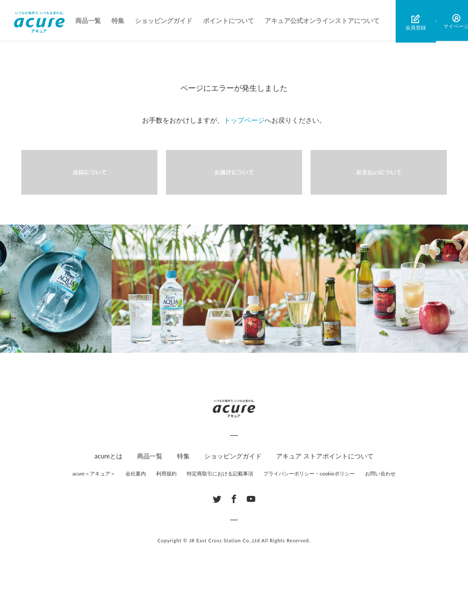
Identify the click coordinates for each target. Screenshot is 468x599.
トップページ (244, 120)
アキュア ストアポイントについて (325, 456)
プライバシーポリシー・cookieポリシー (309, 473)
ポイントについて (230, 21)
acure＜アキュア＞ (93, 473)
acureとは (108, 456)
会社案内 (136, 473)
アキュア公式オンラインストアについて (323, 21)
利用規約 (166, 473)
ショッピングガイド (165, 21)
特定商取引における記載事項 (220, 473)
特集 (119, 21)
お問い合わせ (380, 473)
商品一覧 (90, 21)
